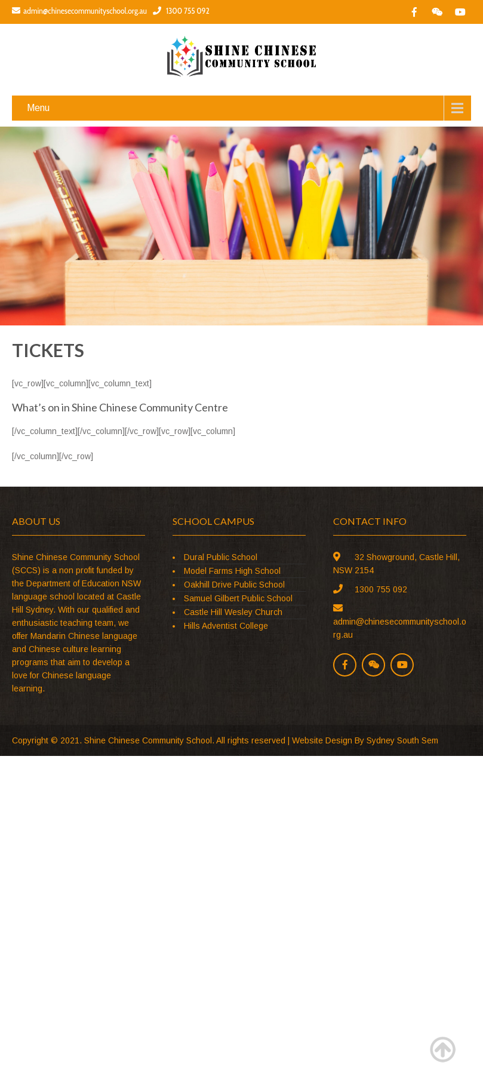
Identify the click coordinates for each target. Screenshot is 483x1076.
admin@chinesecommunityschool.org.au (79, 10)
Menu (38, 108)
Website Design (322, 740)
